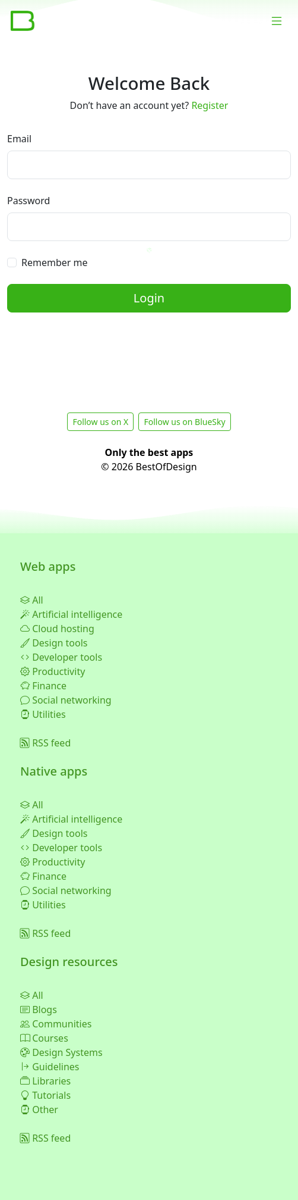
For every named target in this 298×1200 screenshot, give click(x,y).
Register (209, 105)
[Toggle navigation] (276, 20)
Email (19, 138)
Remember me (54, 262)
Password (28, 200)
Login (149, 298)
